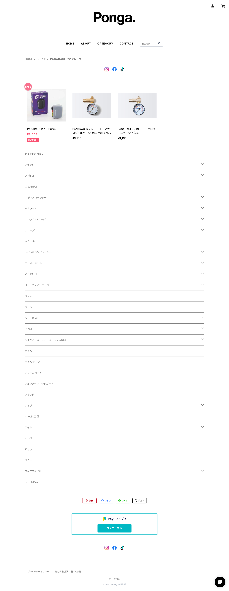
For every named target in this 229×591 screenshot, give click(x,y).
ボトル (28, 350)
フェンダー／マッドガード (39, 383)
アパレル (30, 175)
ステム (28, 296)
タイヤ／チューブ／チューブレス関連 (46, 339)
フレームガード (33, 372)
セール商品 (31, 482)
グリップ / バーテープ (37, 285)
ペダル (29, 328)
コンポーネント (33, 263)
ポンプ (28, 438)
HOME (70, 43)
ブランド (41, 58)
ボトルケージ (32, 361)
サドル (28, 307)
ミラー (28, 460)
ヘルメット (31, 208)
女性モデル (31, 186)
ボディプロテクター (36, 197)
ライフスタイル (33, 471)
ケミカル (30, 241)
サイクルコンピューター (38, 252)
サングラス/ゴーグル (36, 219)
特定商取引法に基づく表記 (68, 571)
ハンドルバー (32, 274)
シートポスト (32, 317)
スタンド (29, 394)
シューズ (30, 230)
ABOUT (86, 43)
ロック (28, 449)
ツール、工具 (32, 416)
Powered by (114, 584)
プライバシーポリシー (38, 571)
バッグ (28, 405)
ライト (28, 427)
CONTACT (127, 43)
